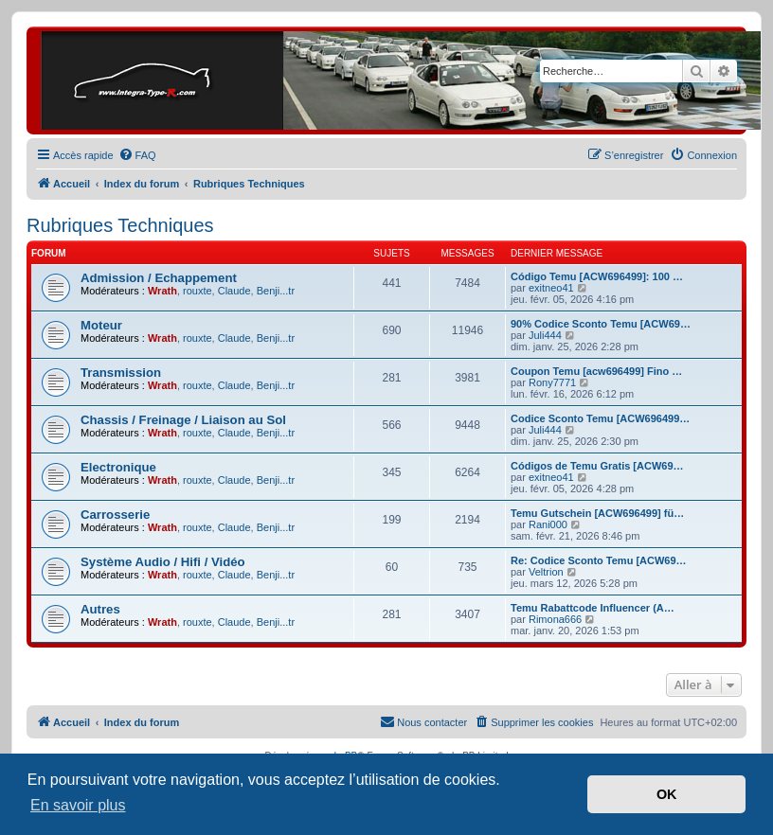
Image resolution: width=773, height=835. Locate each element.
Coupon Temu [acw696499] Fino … (596, 371)
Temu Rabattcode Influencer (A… (592, 607)
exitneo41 (551, 287)
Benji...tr (276, 290)
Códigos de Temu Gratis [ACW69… (597, 465)
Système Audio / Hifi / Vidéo (163, 562)
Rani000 (548, 524)
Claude (234, 290)
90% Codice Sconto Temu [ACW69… (601, 323)
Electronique (118, 467)
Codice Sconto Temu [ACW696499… (600, 418)
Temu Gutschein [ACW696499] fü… (597, 513)
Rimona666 (555, 619)
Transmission (121, 372)
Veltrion (546, 571)
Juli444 (545, 335)
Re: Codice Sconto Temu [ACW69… (599, 560)
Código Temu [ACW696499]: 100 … (597, 276)
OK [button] (666, 794)
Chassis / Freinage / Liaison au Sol (183, 420)
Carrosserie (115, 514)
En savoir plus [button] (78, 805)
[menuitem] (137, 155)
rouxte (197, 290)
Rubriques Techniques (120, 225)
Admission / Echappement (159, 278)
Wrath (162, 290)
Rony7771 (552, 382)
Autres (100, 609)
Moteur (101, 325)
